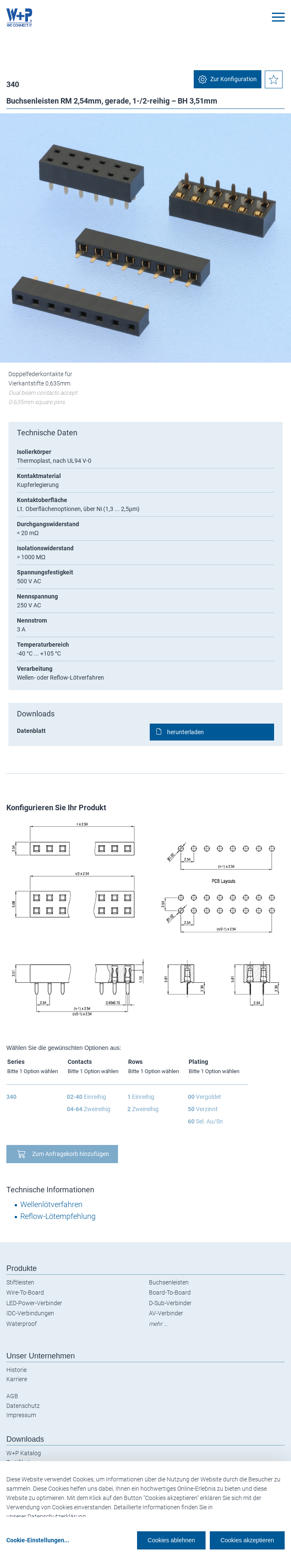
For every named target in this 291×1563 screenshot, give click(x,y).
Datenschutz (23, 1405)
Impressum (21, 1415)
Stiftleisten (20, 1282)
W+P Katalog (23, 1453)
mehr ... (158, 1323)
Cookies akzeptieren (247, 1540)
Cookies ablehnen (171, 1540)
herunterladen (185, 732)
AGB (12, 1396)
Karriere (16, 1379)
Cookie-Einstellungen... (37, 1540)
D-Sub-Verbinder (170, 1303)
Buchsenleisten (169, 1282)
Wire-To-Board (25, 1292)
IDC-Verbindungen (30, 1313)
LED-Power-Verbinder (34, 1303)
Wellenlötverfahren (51, 1204)
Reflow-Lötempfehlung (58, 1216)
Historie (16, 1369)
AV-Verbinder (166, 1313)
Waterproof (21, 1323)
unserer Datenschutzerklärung (46, 1516)
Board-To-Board (170, 1292)
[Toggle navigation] (278, 17)
